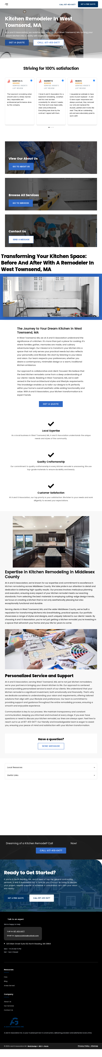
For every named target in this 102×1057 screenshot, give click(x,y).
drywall (77, 97)
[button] (6, 4)
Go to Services (22, 207)
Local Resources (14, 775)
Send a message (22, 246)
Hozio (46, 1054)
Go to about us (22, 167)
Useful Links (12, 783)
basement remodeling (19, 94)
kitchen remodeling (15, 594)
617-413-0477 (30, 729)
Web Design (32, 1054)
